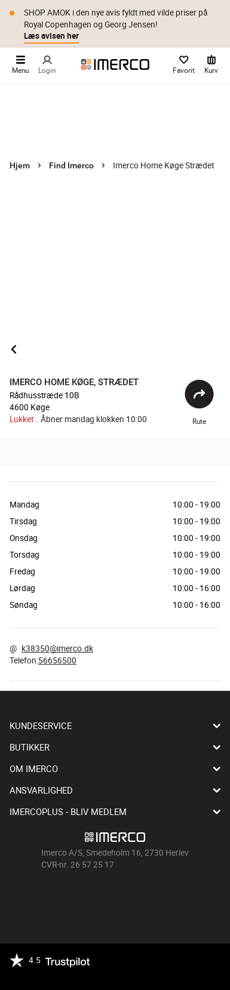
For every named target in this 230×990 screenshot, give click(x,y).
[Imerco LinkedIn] (149, 897)
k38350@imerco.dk (57, 648)
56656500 (57, 660)
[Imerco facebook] (82, 897)
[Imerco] (115, 64)
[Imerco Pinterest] (132, 897)
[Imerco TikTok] (115, 897)
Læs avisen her (51, 35)
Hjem (20, 165)
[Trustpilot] (50, 966)
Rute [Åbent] (199, 402)
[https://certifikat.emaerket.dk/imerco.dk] (100, 973)
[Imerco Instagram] (98, 897)
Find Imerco (71, 165)
